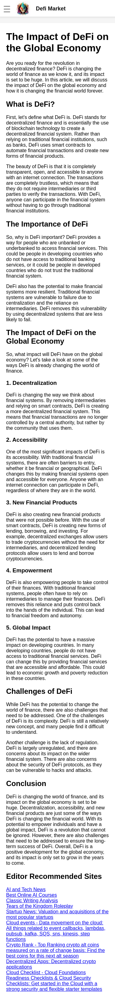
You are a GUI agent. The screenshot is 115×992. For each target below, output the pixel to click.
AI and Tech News (26, 889)
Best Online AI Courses (31, 895)
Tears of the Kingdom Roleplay (39, 906)
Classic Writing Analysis (32, 900)
